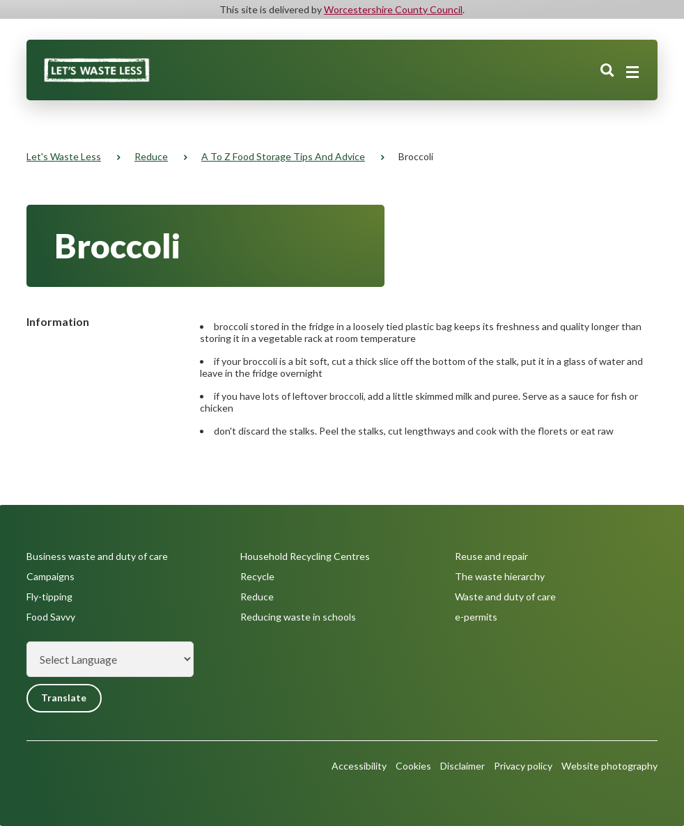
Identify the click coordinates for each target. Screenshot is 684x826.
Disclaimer (462, 766)
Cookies (413, 766)
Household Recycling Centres (305, 556)
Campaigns (50, 576)
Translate (64, 698)
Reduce (151, 156)
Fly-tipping (49, 596)
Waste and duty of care (505, 596)
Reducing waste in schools (298, 617)
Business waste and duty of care (97, 556)
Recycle (257, 576)
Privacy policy (523, 766)
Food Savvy (50, 617)
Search (607, 71)
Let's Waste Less (63, 156)
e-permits (476, 617)
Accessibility (359, 766)
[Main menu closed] (632, 72)
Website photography (609, 766)
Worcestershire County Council (393, 9)
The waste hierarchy (500, 576)
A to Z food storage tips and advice (283, 156)
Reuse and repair (491, 556)
